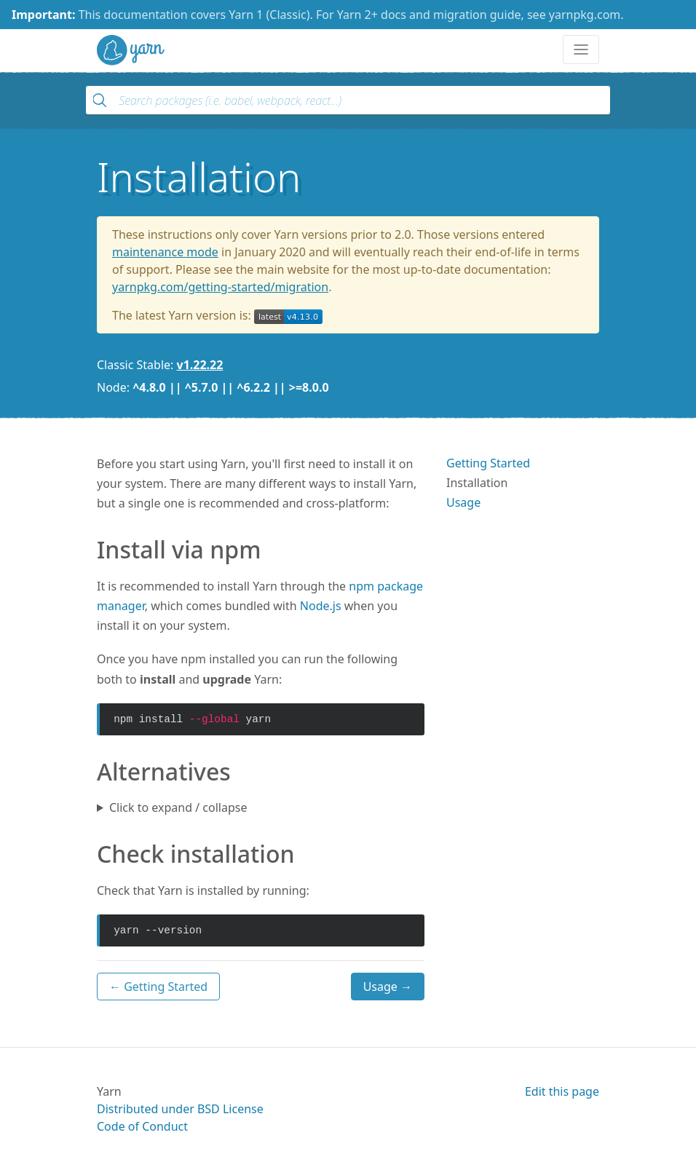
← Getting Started (158, 987)
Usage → (387, 987)
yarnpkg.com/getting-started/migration (220, 287)
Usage (463, 502)
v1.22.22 (200, 365)
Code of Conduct (142, 1126)
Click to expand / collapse (178, 807)
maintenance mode (165, 252)
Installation (476, 483)
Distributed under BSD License (180, 1109)
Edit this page (562, 1091)
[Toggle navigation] (581, 49)
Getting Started (488, 463)
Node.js (320, 606)
